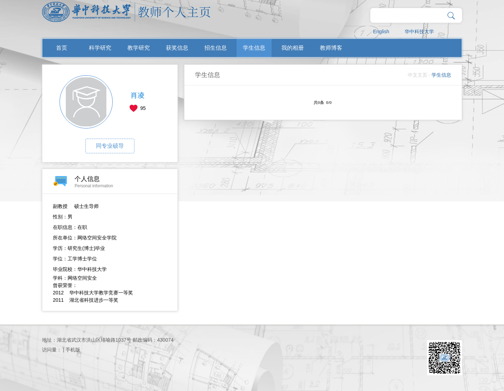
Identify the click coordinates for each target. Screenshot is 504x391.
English (381, 31)
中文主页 (417, 75)
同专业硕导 (110, 146)
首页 (61, 48)
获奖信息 (177, 48)
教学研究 (138, 48)
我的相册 (292, 48)
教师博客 (331, 48)
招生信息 (215, 48)
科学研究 (100, 48)
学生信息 (254, 48)
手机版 (72, 349)
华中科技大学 (419, 31)
